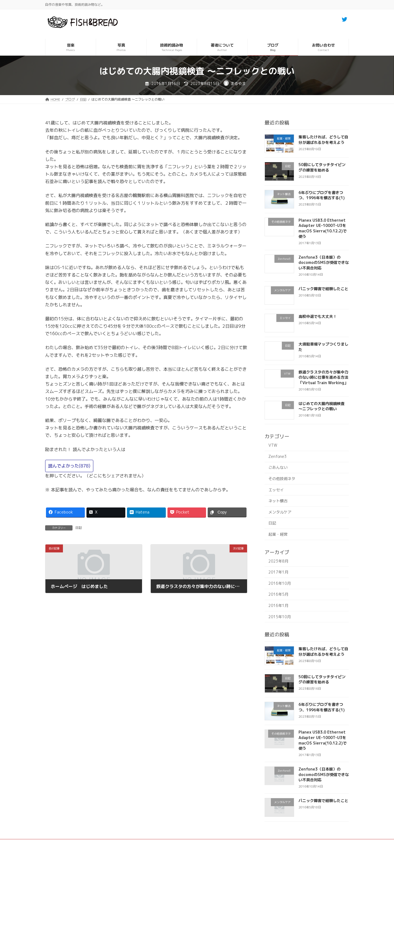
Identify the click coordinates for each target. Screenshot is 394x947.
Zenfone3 (277, 456)
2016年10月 (279, 583)
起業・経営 (278, 534)
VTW (272, 445)
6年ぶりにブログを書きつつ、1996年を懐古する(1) (322, 195)
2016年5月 (278, 594)
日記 (78, 527)
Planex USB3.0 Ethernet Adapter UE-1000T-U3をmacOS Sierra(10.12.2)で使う (323, 228)
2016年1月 (278, 605)
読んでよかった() (69, 466)
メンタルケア (279, 512)
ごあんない (278, 467)
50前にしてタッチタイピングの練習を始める (322, 167)
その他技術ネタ (281, 478)
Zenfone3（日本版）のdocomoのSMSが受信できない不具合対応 (324, 262)
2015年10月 (279, 616)
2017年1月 (278, 572)
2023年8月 (278, 561)
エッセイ (276, 489)
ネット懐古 (278, 500)
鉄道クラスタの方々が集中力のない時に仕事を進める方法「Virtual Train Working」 (323, 377)
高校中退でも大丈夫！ (318, 316)
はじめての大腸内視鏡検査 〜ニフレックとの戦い (321, 406)
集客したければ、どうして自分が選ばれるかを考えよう (323, 139)
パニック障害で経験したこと (323, 288)
